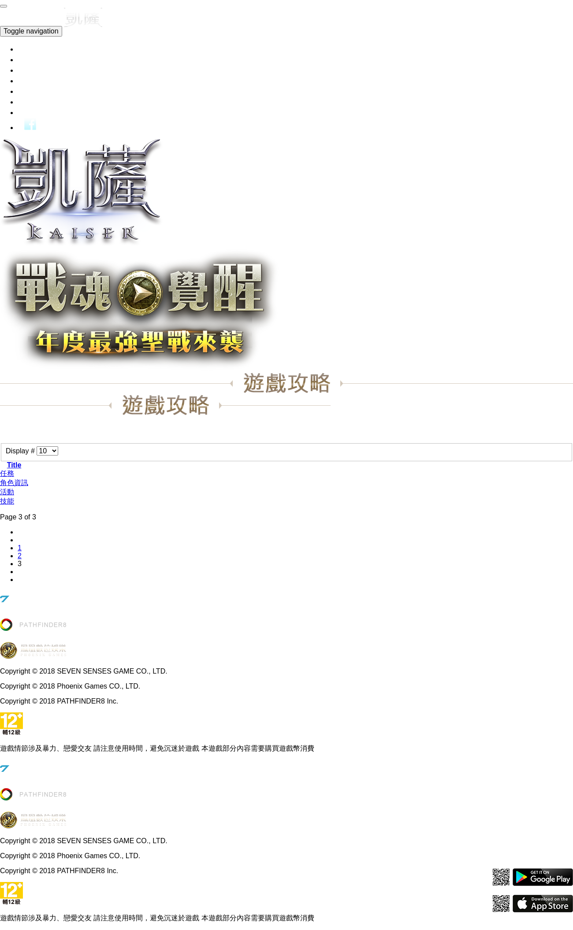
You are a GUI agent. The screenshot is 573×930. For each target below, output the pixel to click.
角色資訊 (14, 482)
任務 (7, 473)
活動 (7, 492)
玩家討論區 (45, 112)
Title (14, 465)
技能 (7, 501)
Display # (21, 451)
